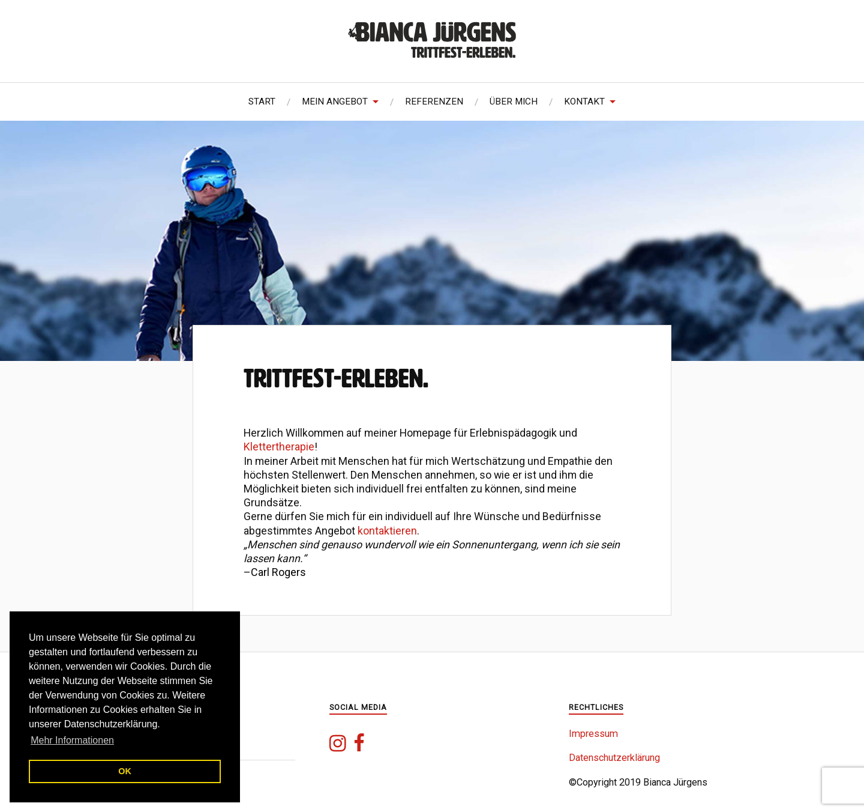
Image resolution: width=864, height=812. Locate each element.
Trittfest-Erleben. (336, 378)
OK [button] (124, 771)
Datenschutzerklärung (614, 757)
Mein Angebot (335, 101)
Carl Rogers (278, 572)
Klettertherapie (279, 446)
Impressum (593, 733)
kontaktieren (387, 530)
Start (261, 101)
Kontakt (584, 101)
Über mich (514, 101)
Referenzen (434, 101)
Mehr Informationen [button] (72, 740)
